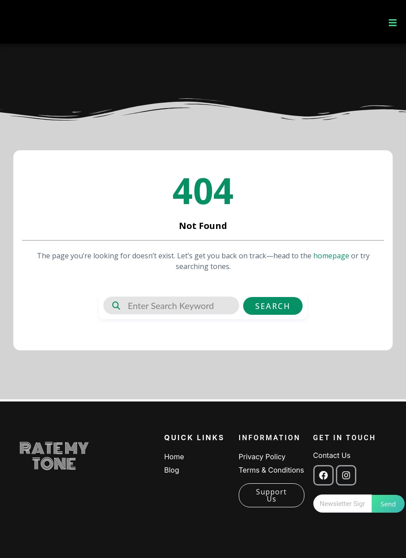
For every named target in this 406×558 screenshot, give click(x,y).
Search (276, 305)
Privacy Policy (262, 456)
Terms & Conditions (271, 470)
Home (174, 456)
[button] (393, 21)
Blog (171, 470)
